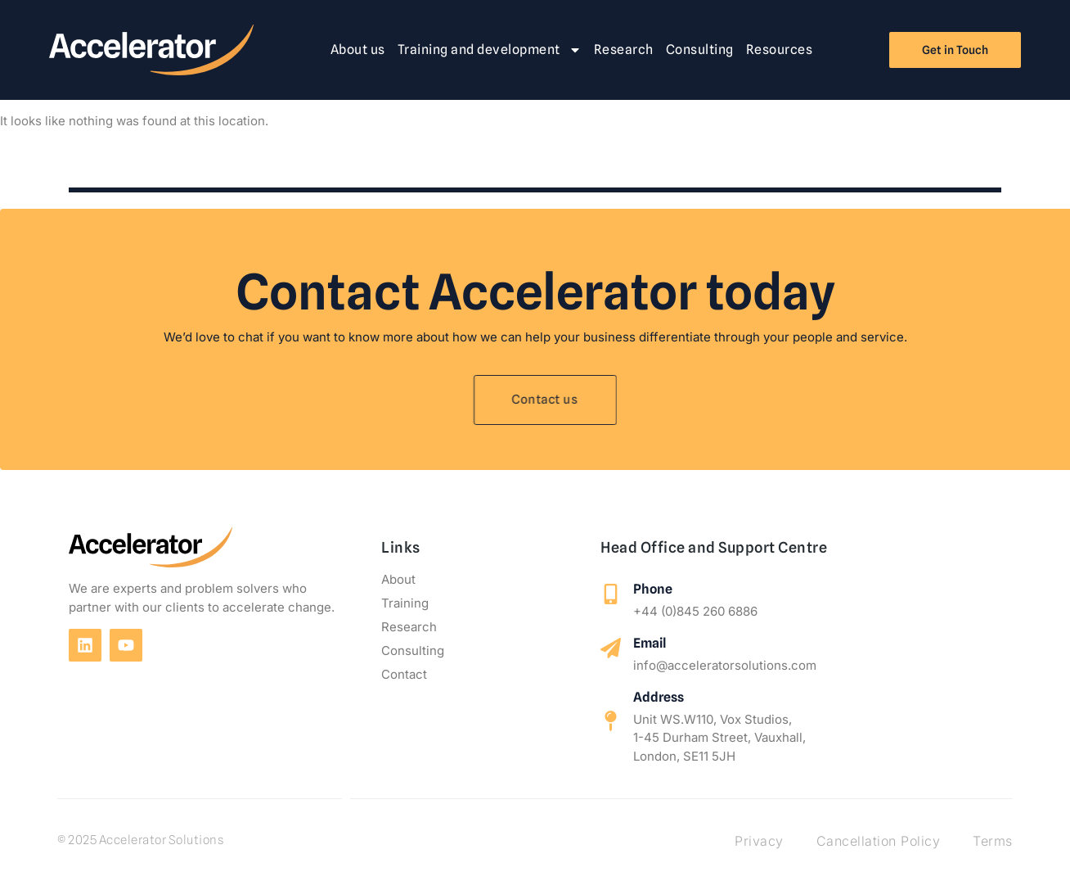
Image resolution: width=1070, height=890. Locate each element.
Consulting (700, 49)
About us (357, 49)
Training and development (490, 50)
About (398, 579)
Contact (404, 674)
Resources (779, 49)
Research (624, 49)
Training (405, 603)
